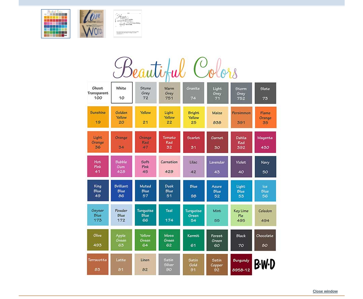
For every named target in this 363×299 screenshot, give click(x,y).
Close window (325, 291)
